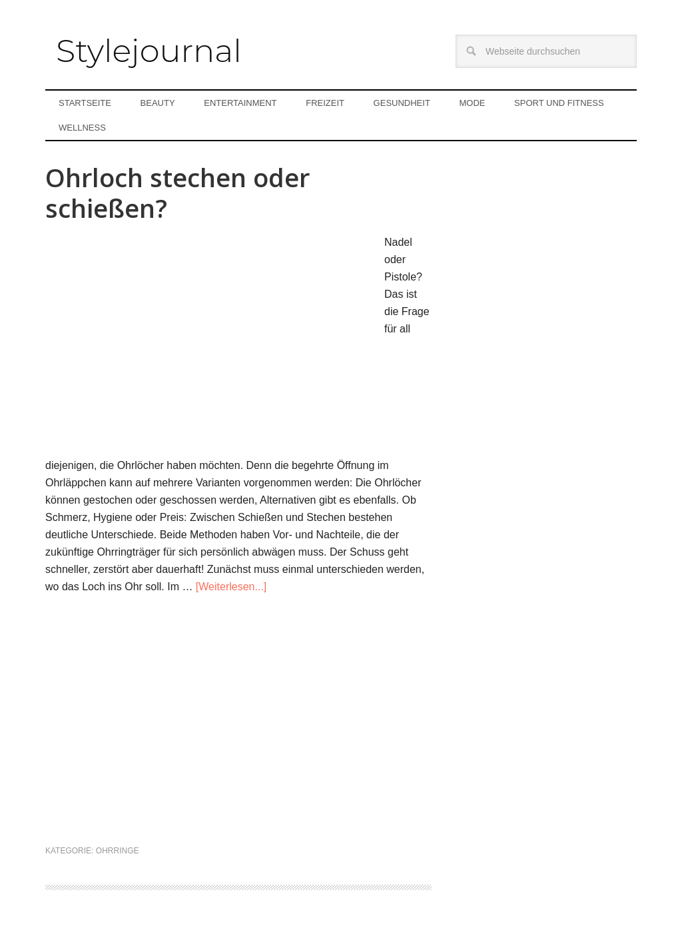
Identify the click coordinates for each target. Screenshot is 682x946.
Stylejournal (149, 50)
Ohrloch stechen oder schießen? (177, 192)
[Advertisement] (238, 729)
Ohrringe (117, 850)
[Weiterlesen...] (231, 586)
